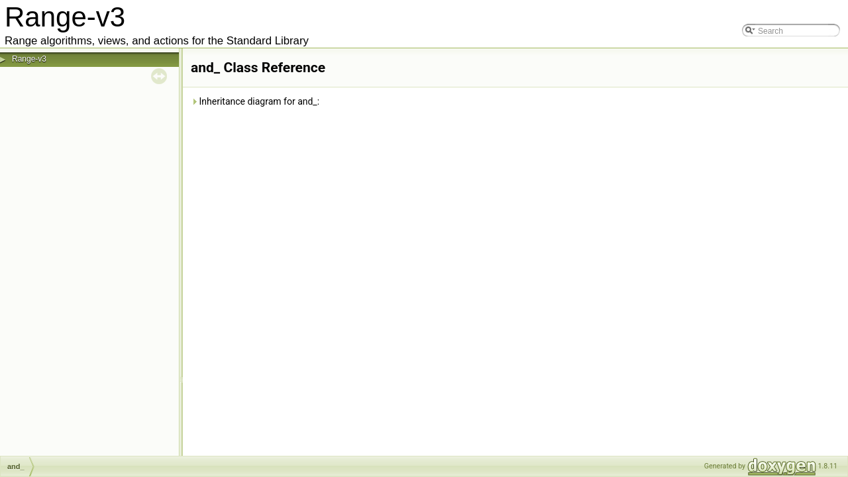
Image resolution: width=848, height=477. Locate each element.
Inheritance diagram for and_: (255, 101)
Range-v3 (29, 59)
